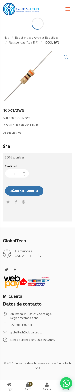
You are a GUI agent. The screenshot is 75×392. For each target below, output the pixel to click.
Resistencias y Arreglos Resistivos (36, 38)
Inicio (6, 38)
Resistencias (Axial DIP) (23, 42)
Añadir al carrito (24, 191)
